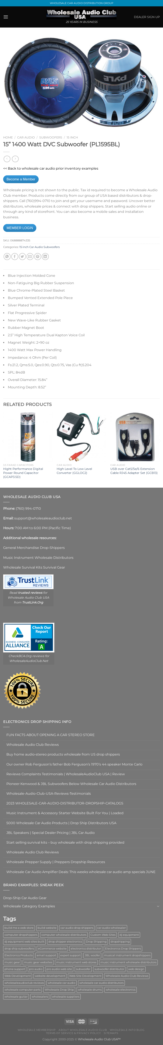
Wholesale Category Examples (29, 906)
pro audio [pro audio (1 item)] (35, 969)
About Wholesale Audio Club (83, 1029)
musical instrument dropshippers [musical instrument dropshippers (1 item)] (127, 955)
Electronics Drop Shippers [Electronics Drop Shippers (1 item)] (123, 948)
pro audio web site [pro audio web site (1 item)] (59, 969)
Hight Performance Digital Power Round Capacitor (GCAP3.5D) (23, 473)
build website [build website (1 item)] (47, 927)
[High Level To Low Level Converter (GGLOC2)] (81, 437)
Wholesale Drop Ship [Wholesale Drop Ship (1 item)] (59, 989)
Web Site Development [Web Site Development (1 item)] (85, 975)
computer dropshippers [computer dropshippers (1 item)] (20, 934)
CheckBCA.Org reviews (26, 656)
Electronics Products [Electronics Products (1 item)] (18, 955)
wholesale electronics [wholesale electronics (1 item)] (120, 989)
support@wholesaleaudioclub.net (43, 518)
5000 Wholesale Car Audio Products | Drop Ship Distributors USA (61, 823)
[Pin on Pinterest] (37, 256)
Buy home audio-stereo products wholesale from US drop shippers (63, 754)
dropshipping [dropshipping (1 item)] (120, 941)
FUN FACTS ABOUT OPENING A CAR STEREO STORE (50, 735)
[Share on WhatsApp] (7, 256)
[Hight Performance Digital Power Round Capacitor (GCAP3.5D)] (28, 437)
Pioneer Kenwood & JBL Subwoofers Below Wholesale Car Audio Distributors (71, 784)
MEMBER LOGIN (20, 228)
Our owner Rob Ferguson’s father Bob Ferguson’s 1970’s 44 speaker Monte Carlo (74, 764)
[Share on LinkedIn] (45, 256)
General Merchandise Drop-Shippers (34, 548)
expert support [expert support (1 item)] (70, 955)
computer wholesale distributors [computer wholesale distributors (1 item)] (63, 934)
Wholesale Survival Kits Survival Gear (34, 567)
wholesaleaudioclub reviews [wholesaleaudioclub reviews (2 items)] (24, 982)
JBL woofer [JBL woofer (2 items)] (92, 955)
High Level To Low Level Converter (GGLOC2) (74, 471)
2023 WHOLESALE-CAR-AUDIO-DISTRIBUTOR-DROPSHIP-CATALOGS (64, 803)
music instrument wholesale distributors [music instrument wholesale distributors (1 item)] (128, 962)
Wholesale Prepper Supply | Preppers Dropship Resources (55, 862)
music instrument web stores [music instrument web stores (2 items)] (76, 962)
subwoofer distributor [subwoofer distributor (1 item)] (109, 969)
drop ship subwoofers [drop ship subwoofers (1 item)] (19, 948)
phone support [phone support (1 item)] (14, 969)
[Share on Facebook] (14, 256)
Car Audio (26, 137)
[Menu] (5, 17)
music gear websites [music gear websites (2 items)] (38, 962)
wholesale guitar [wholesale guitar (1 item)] (16, 996)
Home (8, 137)
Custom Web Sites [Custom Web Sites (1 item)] (102, 934)
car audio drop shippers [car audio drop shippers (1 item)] (76, 927)
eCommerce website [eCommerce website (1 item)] (52, 948)
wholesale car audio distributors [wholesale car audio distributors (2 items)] (101, 982)
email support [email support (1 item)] (46, 955)
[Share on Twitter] (22, 256)
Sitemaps (111, 1033)
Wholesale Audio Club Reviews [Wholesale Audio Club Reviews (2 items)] (126, 975)
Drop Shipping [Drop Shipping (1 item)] (96, 941)
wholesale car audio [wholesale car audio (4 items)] (61, 982)
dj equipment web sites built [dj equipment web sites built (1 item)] (24, 941)
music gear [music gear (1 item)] (12, 962)
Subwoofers (50, 137)
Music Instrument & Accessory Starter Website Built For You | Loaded (65, 813)
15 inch (72, 137)
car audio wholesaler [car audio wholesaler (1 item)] (111, 927)
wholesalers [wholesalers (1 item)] (40, 996)
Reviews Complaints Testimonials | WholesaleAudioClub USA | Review (65, 774)
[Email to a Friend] (30, 256)
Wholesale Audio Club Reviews (32, 745)
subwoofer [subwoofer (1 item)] (83, 969)
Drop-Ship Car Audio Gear (24, 898)
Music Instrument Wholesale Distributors (38, 558)
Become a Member (21, 179)
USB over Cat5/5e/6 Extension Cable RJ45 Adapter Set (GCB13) (134, 471)
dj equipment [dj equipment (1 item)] (129, 934)
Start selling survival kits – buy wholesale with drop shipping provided (65, 842)
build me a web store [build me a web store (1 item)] (19, 927)
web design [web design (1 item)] (136, 969)
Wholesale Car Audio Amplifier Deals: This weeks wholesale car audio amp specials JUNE (81, 872)
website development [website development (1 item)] (50, 975)
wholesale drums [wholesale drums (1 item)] (90, 989)
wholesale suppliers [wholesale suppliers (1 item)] (65, 996)
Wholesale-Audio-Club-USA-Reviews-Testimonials (48, 794)
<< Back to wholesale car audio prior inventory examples (50, 168)
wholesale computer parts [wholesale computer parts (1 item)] (22, 989)
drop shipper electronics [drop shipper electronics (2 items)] (65, 941)
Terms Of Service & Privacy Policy (73, 1033)
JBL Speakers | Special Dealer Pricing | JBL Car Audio (50, 833)
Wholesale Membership (37, 1029)
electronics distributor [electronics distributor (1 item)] (86, 948)
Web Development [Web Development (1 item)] (17, 975)
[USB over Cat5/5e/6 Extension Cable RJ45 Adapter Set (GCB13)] (135, 437)
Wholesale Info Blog (127, 1029)
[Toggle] (158, 906)
